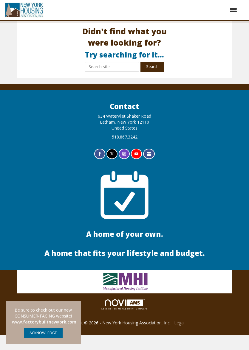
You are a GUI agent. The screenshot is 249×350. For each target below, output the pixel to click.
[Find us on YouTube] (136, 169)
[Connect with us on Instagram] (124, 169)
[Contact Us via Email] (149, 169)
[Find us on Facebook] (99, 169)
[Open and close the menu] (143, 10)
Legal (179, 338)
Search (152, 81)
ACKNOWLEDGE (43, 332)
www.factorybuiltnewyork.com (44, 322)
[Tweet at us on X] (111, 169)
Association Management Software (124, 320)
